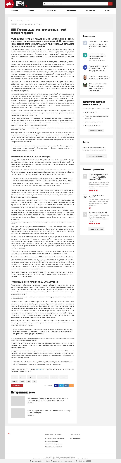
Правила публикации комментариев (54, 438)
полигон (14, 381)
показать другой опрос (96, 130)
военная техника (43, 377)
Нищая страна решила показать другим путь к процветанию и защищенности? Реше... (98, 57)
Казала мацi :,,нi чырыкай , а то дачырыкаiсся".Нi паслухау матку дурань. (99, 68)
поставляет (41, 369)
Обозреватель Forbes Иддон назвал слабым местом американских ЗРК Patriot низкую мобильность (48, 398)
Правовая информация (51, 441)
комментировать (17, 385)
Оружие (14, 377)
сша (29, 381)
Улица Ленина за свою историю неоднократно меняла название (94, 149)
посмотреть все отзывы (96, 229)
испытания (54, 377)
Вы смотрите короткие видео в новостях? (94, 103)
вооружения (32, 377)
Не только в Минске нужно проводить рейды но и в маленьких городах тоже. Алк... (98, 45)
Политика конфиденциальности (53, 444)
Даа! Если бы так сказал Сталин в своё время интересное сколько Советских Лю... (98, 87)
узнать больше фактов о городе (96, 156)
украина (22, 377)
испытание (64, 377)
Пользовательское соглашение (53, 446)
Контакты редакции (75, 438)
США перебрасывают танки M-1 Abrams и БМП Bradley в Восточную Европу (49, 410)
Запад (22, 381)
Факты (86, 142)
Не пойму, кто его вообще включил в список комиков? (99, 77)
